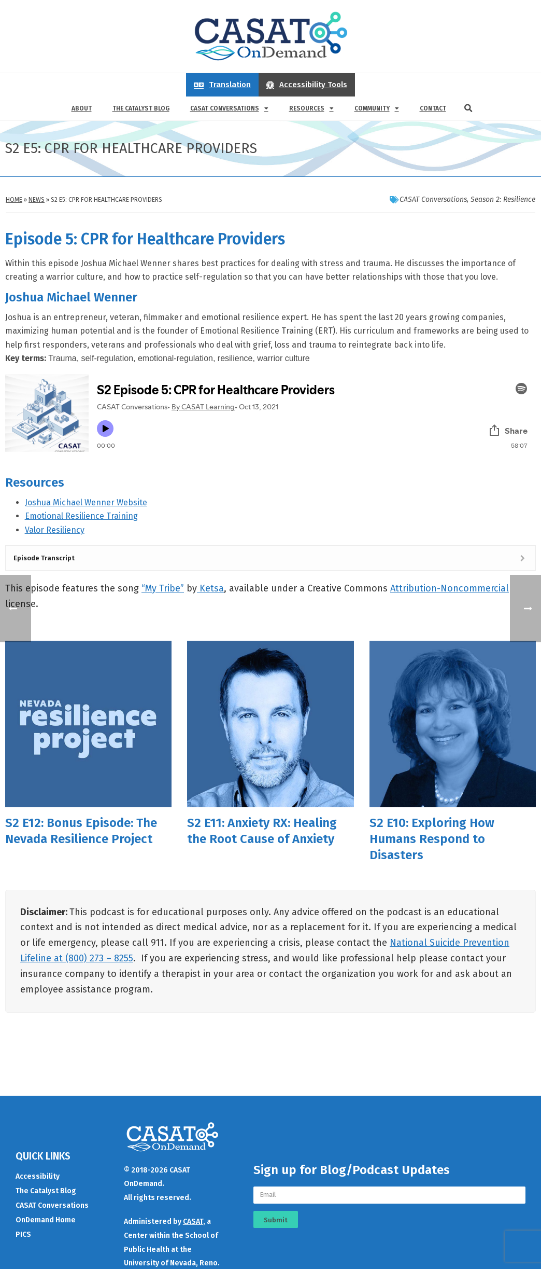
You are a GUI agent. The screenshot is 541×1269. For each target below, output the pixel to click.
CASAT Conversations (229, 108)
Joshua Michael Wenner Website (86, 502)
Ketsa (210, 588)
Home (14, 199)
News (37, 199)
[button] (468, 108)
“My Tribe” (162, 588)
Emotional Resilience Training (81, 516)
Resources (311, 108)
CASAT (193, 1218)
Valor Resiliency (54, 530)
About (82, 108)
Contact (433, 108)
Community (376, 108)
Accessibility (38, 1173)
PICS (23, 1231)
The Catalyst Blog (140, 108)
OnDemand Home (46, 1216)
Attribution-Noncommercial (449, 588)
